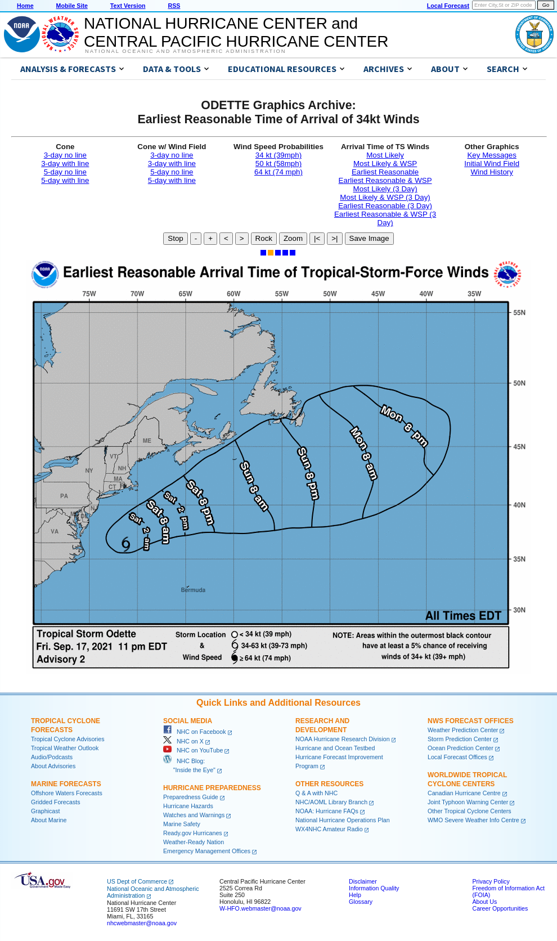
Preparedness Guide (190, 797)
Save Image (369, 238)
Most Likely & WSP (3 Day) (385, 197)
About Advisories (53, 766)
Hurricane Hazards (188, 806)
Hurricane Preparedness (212, 788)
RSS (174, 5)
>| (334, 238)
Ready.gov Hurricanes (192, 833)
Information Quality (374, 888)
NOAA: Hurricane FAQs (326, 811)
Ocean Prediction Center (460, 748)
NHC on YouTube (193, 750)
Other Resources (329, 784)
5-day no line (65, 172)
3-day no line (65, 155)
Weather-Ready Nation (193, 842)
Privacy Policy (490, 881)
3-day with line (65, 163)
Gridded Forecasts (55, 802)
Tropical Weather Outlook (64, 748)
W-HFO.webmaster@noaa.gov (260, 908)
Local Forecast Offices (457, 757)
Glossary (360, 901)
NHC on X (183, 741)
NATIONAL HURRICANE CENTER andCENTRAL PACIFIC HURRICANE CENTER (236, 32)
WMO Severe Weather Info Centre (473, 820)
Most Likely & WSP (385, 163)
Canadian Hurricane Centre (464, 793)
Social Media (187, 721)
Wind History (491, 172)
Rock (263, 238)
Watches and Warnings (193, 815)
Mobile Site (72, 5)
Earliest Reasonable (385, 172)
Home (25, 5)
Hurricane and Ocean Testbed (335, 748)
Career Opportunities (500, 908)
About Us (484, 901)
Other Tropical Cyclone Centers (469, 811)
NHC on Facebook (194, 731)
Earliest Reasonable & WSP (385, 180)
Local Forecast (448, 5)
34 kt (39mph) (278, 155)
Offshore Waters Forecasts (66, 793)
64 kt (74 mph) (278, 172)
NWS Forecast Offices (471, 721)
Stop (175, 238)
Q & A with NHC (316, 793)
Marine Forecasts (66, 784)
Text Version (128, 5)
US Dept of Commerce (137, 881)
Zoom (293, 238)
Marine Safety (181, 824)
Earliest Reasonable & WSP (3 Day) (385, 218)
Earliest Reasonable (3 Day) (385, 205)
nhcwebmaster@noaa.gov (142, 923)
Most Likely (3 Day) (385, 189)
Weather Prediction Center (463, 730)
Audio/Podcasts (52, 757)
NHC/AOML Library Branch (331, 802)
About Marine (48, 820)
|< (317, 238)
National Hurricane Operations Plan (342, 820)
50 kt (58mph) (278, 163)
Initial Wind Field (491, 163)
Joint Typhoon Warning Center (468, 802)
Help (355, 894)
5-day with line (65, 180)
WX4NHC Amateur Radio (329, 829)
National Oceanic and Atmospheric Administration (185, 51)
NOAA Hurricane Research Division (342, 739)
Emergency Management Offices (206, 851)
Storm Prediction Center (460, 739)
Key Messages (491, 155)
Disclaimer (363, 881)
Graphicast (45, 811)
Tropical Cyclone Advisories (68, 739)
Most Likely (385, 155)
